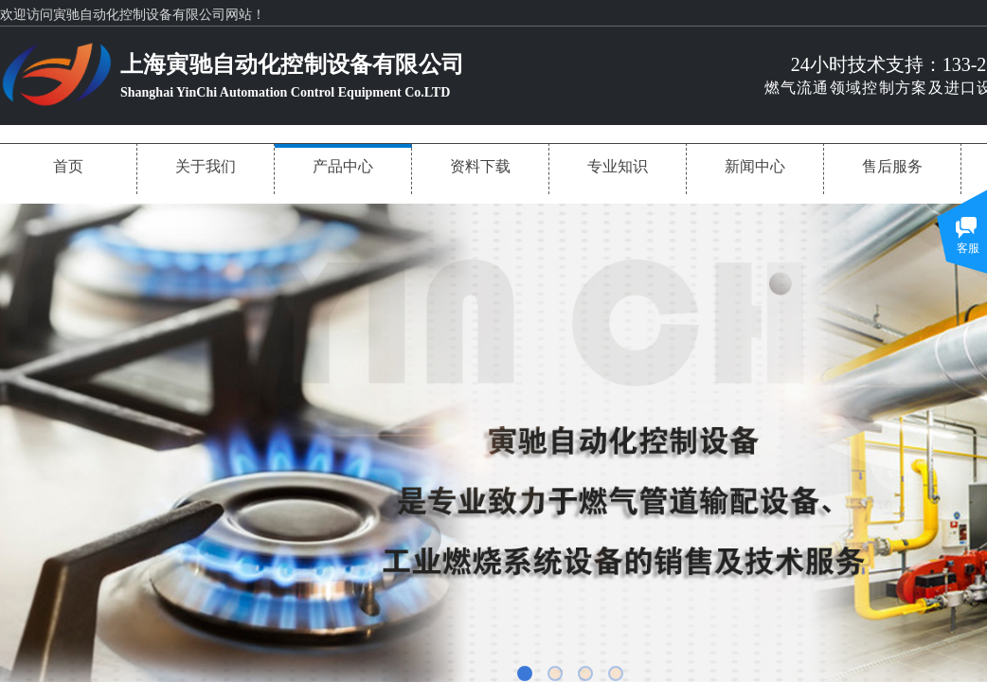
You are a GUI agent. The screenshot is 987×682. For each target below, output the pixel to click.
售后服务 (892, 166)
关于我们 (205, 166)
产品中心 (343, 166)
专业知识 (617, 166)
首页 (68, 166)
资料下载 (480, 166)
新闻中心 (755, 166)
